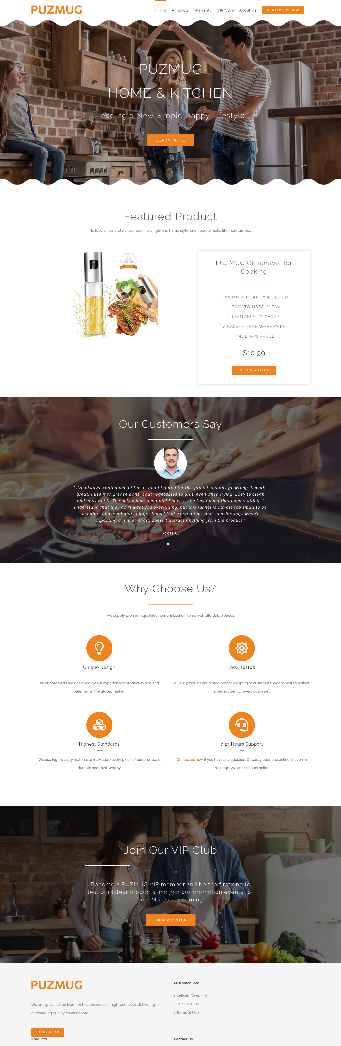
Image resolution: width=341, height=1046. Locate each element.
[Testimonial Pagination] (168, 544)
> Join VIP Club (186, 1004)
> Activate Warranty (190, 996)
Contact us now (190, 759)
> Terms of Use (186, 1012)
